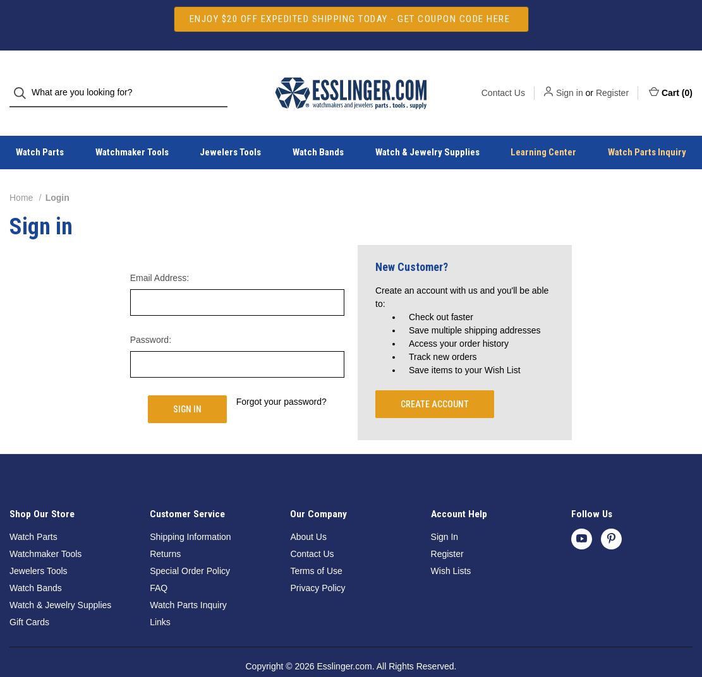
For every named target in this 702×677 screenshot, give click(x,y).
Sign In (445, 514)
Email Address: (159, 255)
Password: (150, 317)
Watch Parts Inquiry (188, 582)
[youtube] (581, 516)
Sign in (569, 81)
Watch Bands (318, 130)
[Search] (23, 82)
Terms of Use (316, 548)
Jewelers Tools (230, 130)
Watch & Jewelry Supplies (427, 130)
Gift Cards (29, 599)
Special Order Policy (190, 548)
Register (612, 81)
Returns (165, 531)
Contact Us (503, 81)
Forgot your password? (281, 379)
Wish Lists (451, 548)
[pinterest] (611, 516)
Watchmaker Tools (132, 130)
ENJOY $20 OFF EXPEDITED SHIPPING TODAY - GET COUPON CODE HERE (351, 19)
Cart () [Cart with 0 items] (671, 81)
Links (160, 599)
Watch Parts (33, 514)
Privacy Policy (317, 565)
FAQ (158, 565)
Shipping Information (190, 514)
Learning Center (543, 130)
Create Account (435, 381)
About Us (308, 514)
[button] (351, 19)
